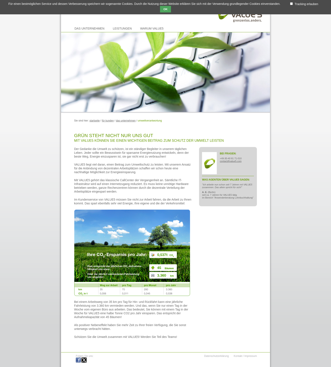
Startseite (95, 120)
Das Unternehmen (89, 28)
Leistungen (122, 28)
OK (165, 9)
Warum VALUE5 (151, 28)
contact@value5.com (230, 161)
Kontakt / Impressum (245, 356)
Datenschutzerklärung (216, 356)
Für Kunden (108, 120)
